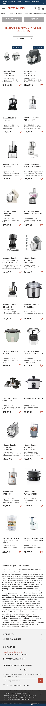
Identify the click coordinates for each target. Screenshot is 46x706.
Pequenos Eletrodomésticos (35, 14)
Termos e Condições (22, 685)
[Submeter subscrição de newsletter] (40, 680)
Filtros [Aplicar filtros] (34, 19)
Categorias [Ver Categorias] (12, 19)
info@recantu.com (14, 658)
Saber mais (26, 700)
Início (3, 14)
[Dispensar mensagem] (43, 3)
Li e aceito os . (16, 685)
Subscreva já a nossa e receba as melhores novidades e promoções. (22, 675)
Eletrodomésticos (15, 14)
